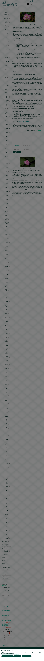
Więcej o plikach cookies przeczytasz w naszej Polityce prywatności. (10, 654)
